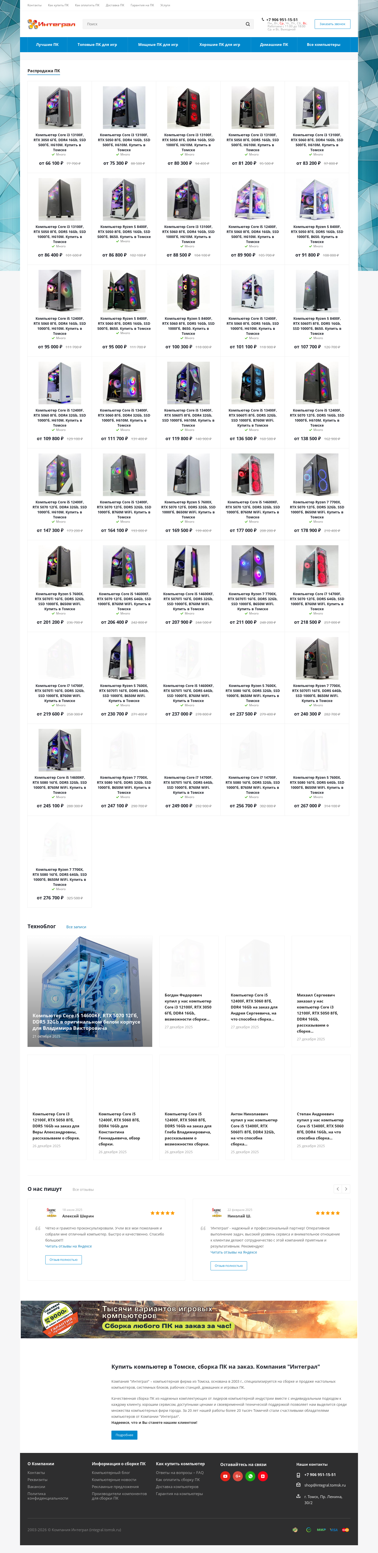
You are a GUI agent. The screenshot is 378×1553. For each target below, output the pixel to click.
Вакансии (36, 1486)
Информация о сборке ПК (119, 1463)
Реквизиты (38, 1479)
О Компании (41, 1463)
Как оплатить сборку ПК (178, 1479)
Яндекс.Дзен (263, 1476)
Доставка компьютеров (177, 1486)
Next (346, 1189)
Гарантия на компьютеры (179, 1493)
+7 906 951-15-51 (282, 19)
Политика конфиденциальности (48, 1496)
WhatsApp (250, 1476)
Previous (338, 1189)
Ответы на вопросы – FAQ (180, 1472)
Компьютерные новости (114, 1479)
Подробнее (124, 1435)
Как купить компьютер (180, 1463)
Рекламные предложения (115, 1486)
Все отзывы (83, 1189)
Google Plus (238, 1476)
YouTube (225, 1476)
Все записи (76, 926)
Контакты (36, 1472)
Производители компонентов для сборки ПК (119, 1496)
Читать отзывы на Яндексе (68, 1246)
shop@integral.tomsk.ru (325, 1485)
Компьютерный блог (111, 1472)
